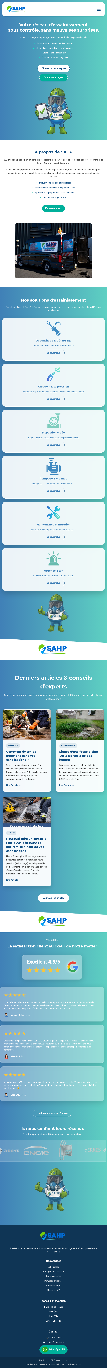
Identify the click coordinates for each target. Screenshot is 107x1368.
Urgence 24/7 (53, 1290)
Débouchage (53, 1267)
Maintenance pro (53, 1285)
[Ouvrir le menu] (99, 9)
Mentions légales (68, 1364)
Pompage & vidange (53, 1281)
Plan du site (30, 1364)
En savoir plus (53, 353)
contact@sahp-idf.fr (55, 1342)
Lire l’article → (13, 785)
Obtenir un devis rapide (54, 68)
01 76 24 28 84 (55, 1337)
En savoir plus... (53, 208)
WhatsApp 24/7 (53, 1349)
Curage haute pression (53, 1271)
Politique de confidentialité (48, 1364)
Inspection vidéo (53, 1276)
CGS (79, 1364)
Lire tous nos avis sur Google (52, 1113)
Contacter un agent (53, 77)
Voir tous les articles (53, 898)
